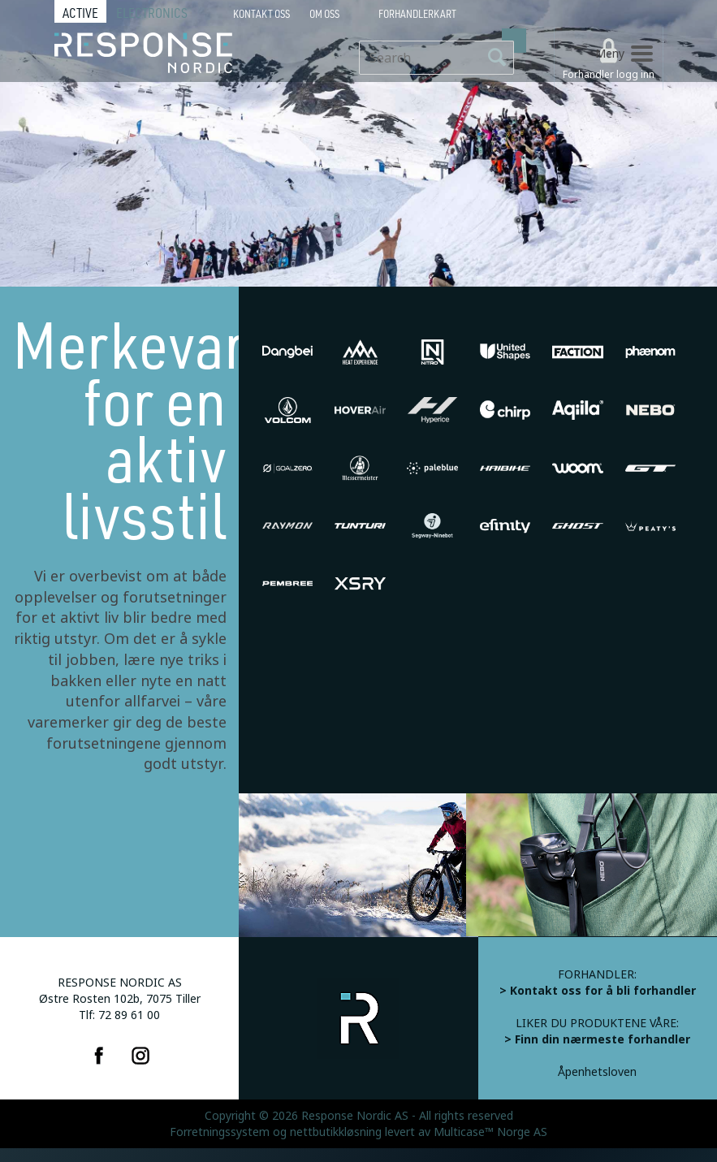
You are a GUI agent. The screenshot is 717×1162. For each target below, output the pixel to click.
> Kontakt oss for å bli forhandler (597, 991)
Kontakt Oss (261, 13)
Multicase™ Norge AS (490, 1132)
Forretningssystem (220, 1132)
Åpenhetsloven (597, 1072)
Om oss (324, 13)
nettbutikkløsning (336, 1132)
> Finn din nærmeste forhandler (597, 1039)
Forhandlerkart (417, 13)
